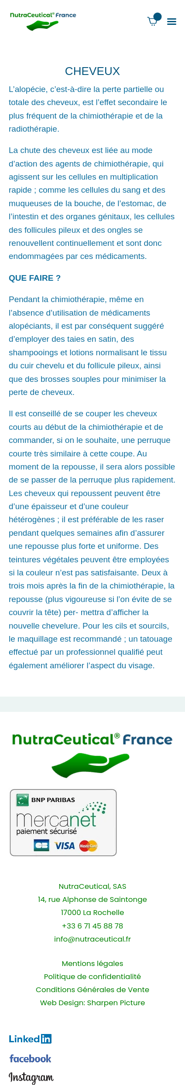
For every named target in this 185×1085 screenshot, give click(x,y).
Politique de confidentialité (92, 976)
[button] (171, 21)
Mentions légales (92, 963)
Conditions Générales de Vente (92, 989)
